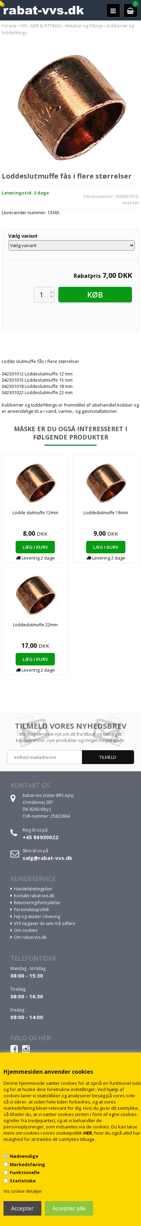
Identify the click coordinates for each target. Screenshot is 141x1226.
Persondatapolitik (31, 909)
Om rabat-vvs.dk (30, 937)
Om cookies (26, 930)
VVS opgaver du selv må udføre (44, 923)
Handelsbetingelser (33, 889)
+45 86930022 (40, 837)
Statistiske (23, 1181)
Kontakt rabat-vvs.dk (34, 896)
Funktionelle (25, 1172)
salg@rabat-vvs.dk (47, 857)
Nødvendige (24, 1156)
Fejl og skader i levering (37, 916)
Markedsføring (27, 1164)
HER (87, 1133)
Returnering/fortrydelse (37, 903)
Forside (9, 26)
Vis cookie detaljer (22, 1191)
